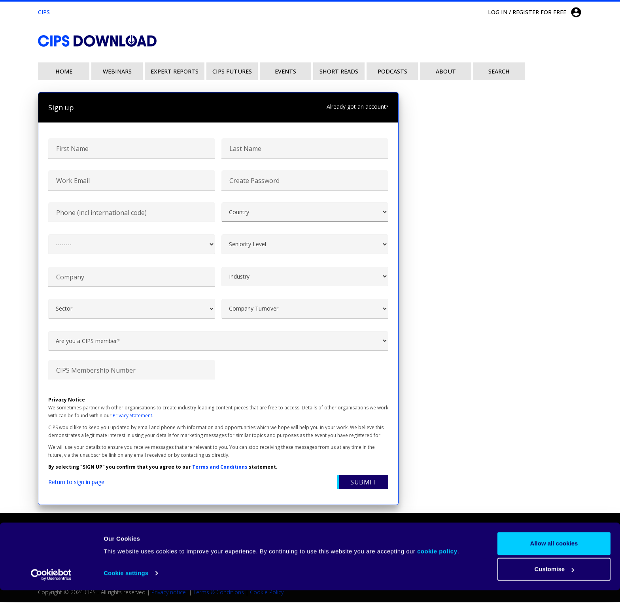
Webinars (117, 71)
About (446, 71)
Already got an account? (357, 106)
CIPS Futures (232, 71)
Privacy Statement (132, 416)
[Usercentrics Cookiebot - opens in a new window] (51, 588)
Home (63, 71)
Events (285, 71)
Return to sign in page (76, 482)
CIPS (44, 12)
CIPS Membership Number (96, 371)
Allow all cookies (554, 556)
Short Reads (338, 71)
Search (499, 71)
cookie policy (437, 564)
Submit (363, 483)
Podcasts (392, 71)
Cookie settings (126, 585)
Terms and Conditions (220, 467)
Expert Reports (174, 71)
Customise (554, 582)
